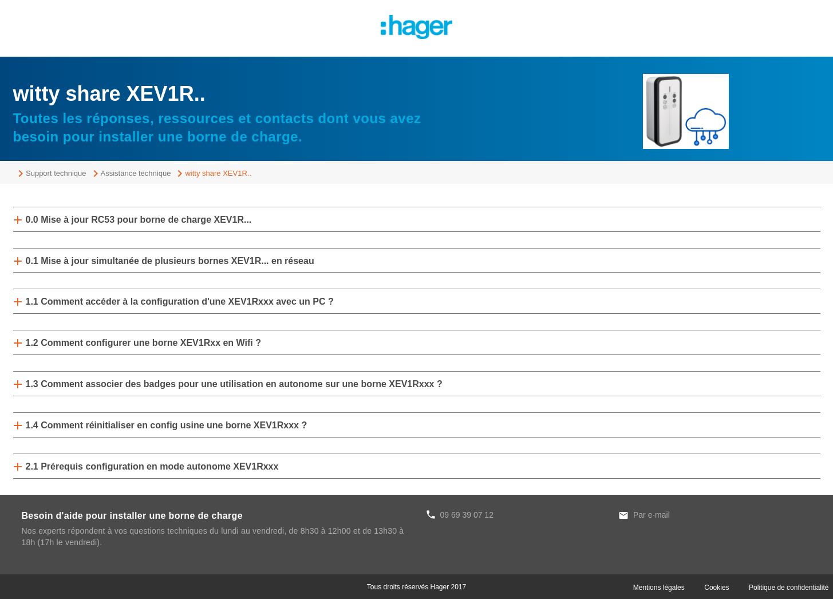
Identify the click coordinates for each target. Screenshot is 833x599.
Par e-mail (651, 514)
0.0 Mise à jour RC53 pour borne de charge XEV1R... (139, 219)
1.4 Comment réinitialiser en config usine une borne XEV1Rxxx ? (166, 425)
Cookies (716, 588)
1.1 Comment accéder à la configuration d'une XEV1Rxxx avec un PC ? (180, 301)
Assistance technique (136, 173)
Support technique (56, 173)
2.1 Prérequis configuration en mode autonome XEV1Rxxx (152, 466)
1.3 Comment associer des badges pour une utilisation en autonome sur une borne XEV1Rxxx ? (234, 384)
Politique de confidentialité (788, 588)
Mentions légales (659, 588)
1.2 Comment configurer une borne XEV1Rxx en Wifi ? (143, 343)
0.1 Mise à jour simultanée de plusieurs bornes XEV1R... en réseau (170, 261)
